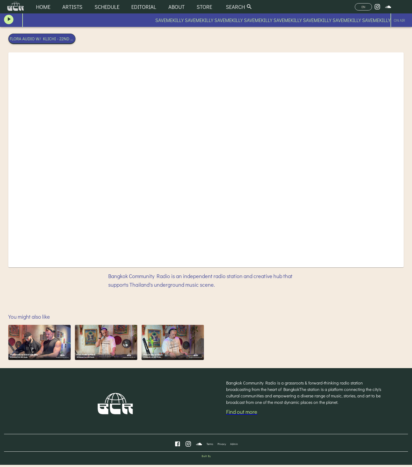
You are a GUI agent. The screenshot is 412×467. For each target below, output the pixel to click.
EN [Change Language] (363, 6)
